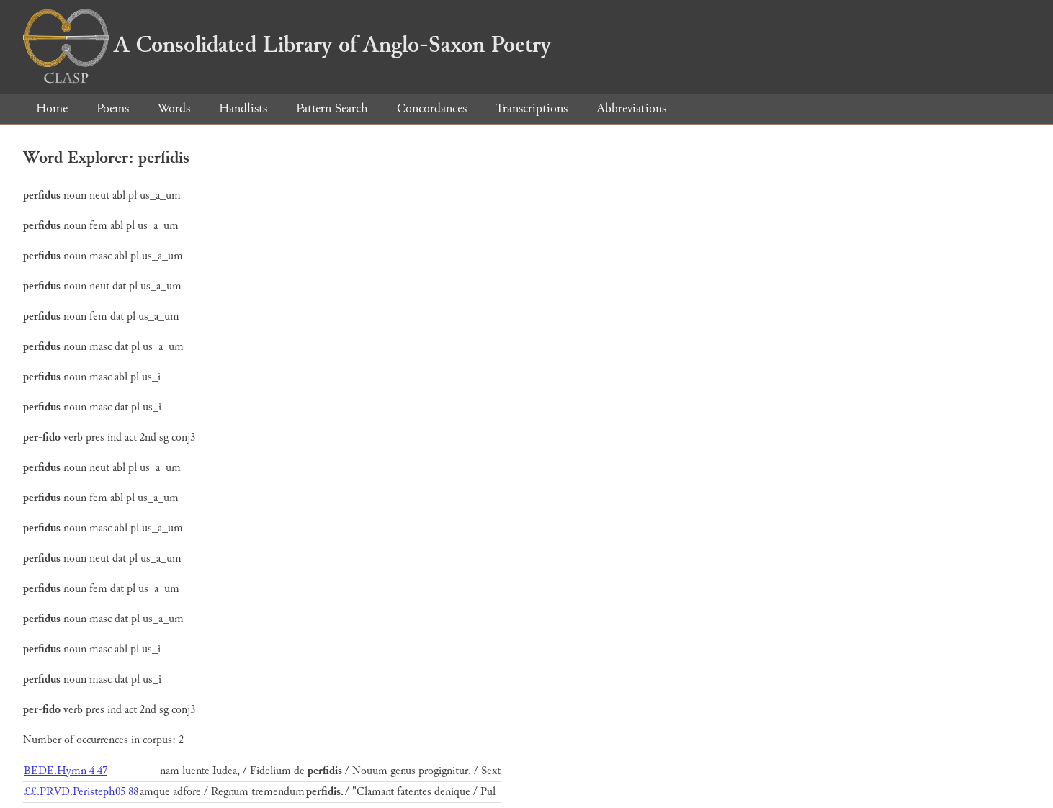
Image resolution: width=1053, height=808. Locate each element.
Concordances (432, 108)
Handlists (243, 108)
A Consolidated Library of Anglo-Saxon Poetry (287, 44)
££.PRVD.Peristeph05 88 (81, 792)
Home (52, 108)
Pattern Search (332, 108)
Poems (113, 108)
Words (174, 108)
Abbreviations (631, 108)
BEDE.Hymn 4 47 (65, 771)
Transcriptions (532, 108)
